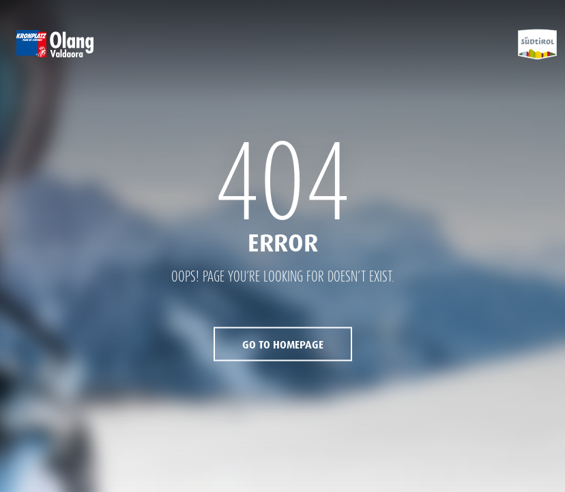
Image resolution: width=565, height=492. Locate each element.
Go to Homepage (282, 346)
